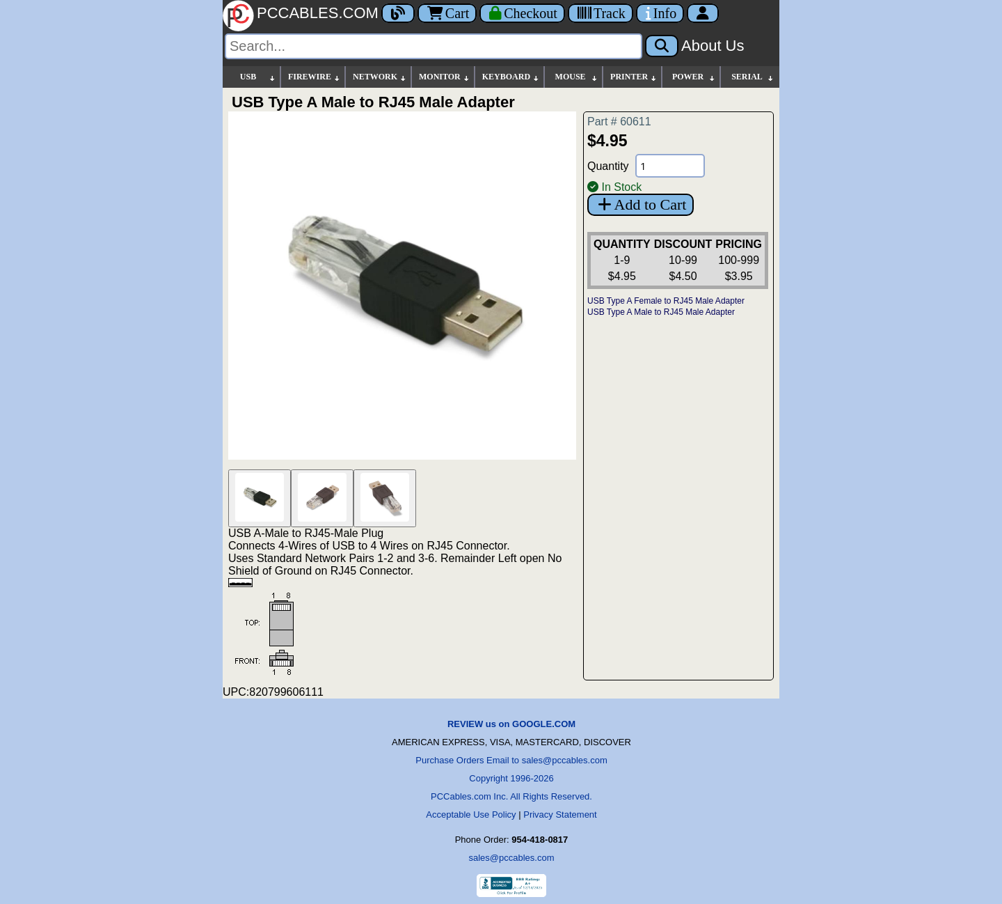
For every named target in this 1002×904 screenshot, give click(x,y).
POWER (694, 77)
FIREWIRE (314, 77)
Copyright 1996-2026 (511, 778)
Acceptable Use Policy (471, 814)
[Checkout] (522, 13)
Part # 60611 (619, 121)
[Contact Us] (660, 13)
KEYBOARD (511, 77)
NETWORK (380, 77)
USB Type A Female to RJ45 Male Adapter (666, 301)
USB (258, 77)
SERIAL (752, 77)
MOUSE (576, 77)
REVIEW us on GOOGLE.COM (511, 724)
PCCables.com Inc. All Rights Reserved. (511, 796)
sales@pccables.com (511, 857)
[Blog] (398, 13)
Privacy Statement (560, 814)
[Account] (703, 13)
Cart (447, 13)
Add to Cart (640, 204)
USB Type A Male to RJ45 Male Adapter (661, 312)
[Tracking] (600, 13)
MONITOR (444, 77)
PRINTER (634, 77)
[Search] (433, 46)
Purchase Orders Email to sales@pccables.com (511, 760)
